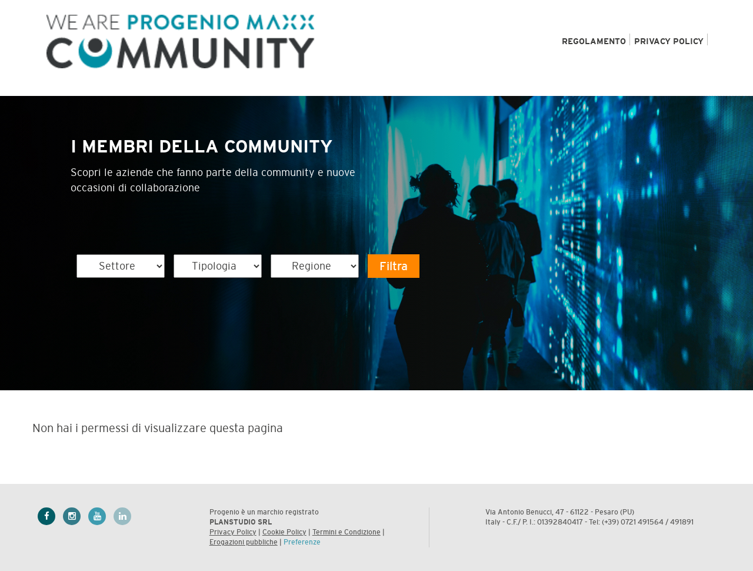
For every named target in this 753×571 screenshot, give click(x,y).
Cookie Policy (284, 532)
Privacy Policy (232, 532)
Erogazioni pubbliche (243, 542)
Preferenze (302, 542)
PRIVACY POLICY (669, 41)
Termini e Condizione (346, 532)
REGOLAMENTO (594, 41)
